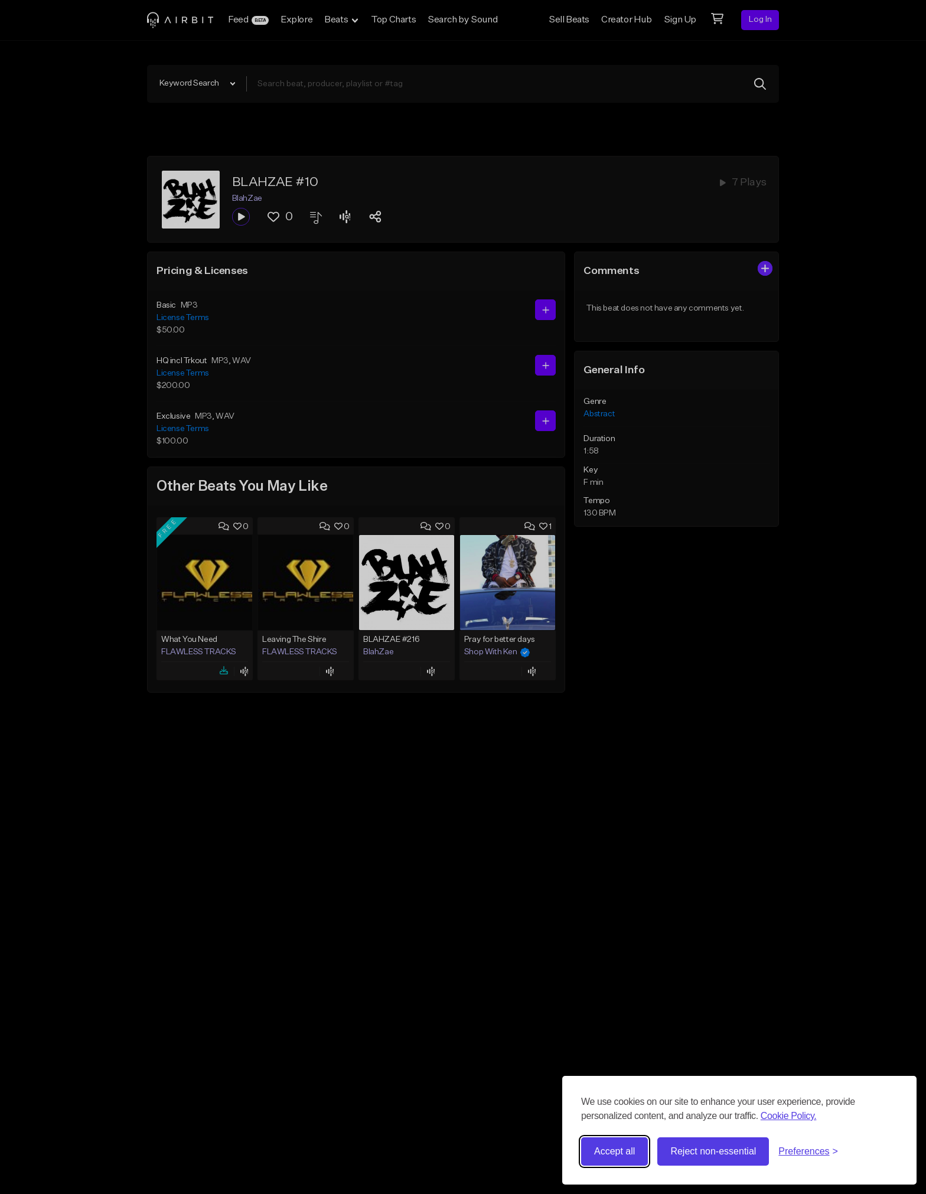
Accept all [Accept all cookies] (614, 1151)
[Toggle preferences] (808, 1151)
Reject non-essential (713, 1151)
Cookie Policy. (789, 1116)
